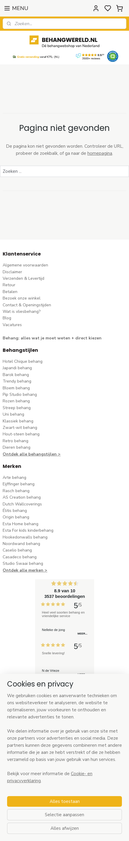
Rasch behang (16, 491)
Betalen (10, 292)
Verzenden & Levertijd (23, 278)
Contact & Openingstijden (27, 305)
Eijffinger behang (19, 484)
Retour (9, 285)
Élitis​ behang (15, 510)
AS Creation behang (22, 497)
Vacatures (12, 325)
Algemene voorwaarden (25, 265)
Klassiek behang (18, 421)
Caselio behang (17, 550)
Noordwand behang (21, 543)
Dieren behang (16, 447)
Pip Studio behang (20, 394)
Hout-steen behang (21, 434)
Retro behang (15, 441)
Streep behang (17, 408)
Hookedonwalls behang (25, 537)
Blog (7, 318)
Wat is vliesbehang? (21, 311)
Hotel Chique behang (23, 361)
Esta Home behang (20, 524)
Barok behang (16, 375)
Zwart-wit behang (20, 427)
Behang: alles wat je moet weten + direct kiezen (52, 338)
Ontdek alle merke (22, 570)
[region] (64, 740)
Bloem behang (16, 388)
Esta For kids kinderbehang (28, 530)
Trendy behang (17, 381)
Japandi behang (17, 368)
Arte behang (14, 477)
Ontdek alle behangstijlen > (32, 454)
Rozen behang (16, 401)
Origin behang (16, 517)
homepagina (99, 153)
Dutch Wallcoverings (22, 504)
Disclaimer (12, 272)
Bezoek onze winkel (21, 298)
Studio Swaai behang (23, 563)
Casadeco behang (20, 557)
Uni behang (13, 414)
